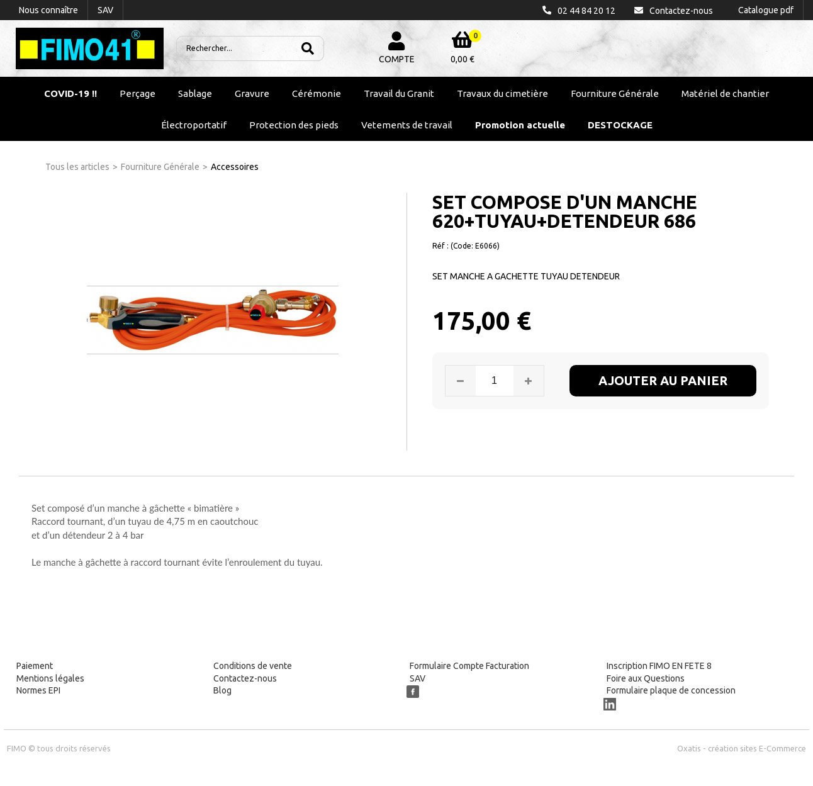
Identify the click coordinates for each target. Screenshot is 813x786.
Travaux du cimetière (502, 93)
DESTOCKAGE (620, 125)
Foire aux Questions (646, 678)
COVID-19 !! (70, 93)
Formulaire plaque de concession (671, 690)
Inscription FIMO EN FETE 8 (659, 666)
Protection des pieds (294, 125)
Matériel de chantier (725, 93)
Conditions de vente (252, 666)
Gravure (252, 93)
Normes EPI (38, 690)
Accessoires (235, 167)
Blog (222, 690)
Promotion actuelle (520, 125)
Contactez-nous (245, 678)
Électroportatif (194, 125)
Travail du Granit (399, 93)
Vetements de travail (406, 125)
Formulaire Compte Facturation (469, 666)
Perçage (137, 93)
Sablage (195, 93)
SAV (417, 678)
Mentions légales (50, 678)
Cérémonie (316, 93)
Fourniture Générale (615, 93)
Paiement (34, 666)
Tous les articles (77, 167)
